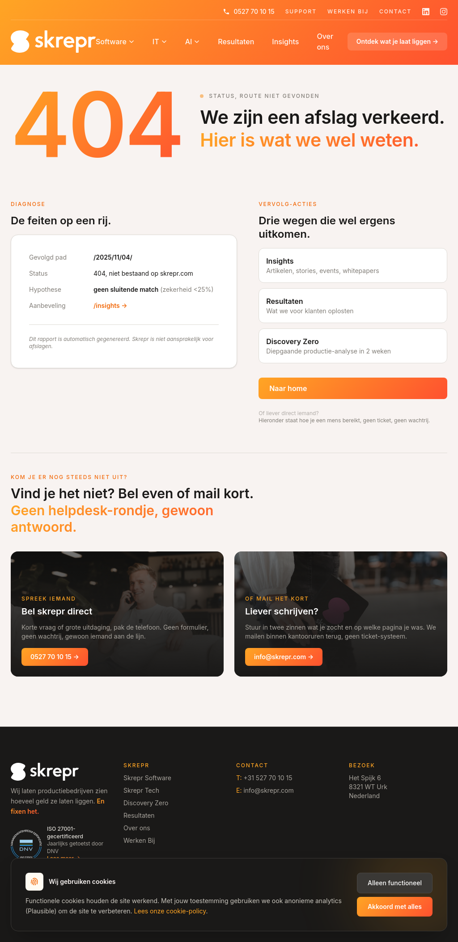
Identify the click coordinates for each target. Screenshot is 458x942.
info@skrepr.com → (284, 656)
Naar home (288, 388)
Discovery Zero (145, 803)
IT (160, 41)
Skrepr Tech (141, 790)
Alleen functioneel (395, 883)
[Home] (53, 41)
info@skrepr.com (268, 790)
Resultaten (236, 41)
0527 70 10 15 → (54, 656)
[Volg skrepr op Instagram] (443, 11)
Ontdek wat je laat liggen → (397, 41)
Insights (285, 41)
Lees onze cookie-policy (170, 911)
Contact (395, 11)
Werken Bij (348, 11)
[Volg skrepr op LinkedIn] (425, 11)
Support (301, 11)
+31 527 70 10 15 (267, 778)
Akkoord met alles (395, 906)
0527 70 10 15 (248, 11)
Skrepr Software (147, 778)
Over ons (325, 41)
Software (115, 41)
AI (192, 41)
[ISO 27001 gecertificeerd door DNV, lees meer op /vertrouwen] (60, 844)
